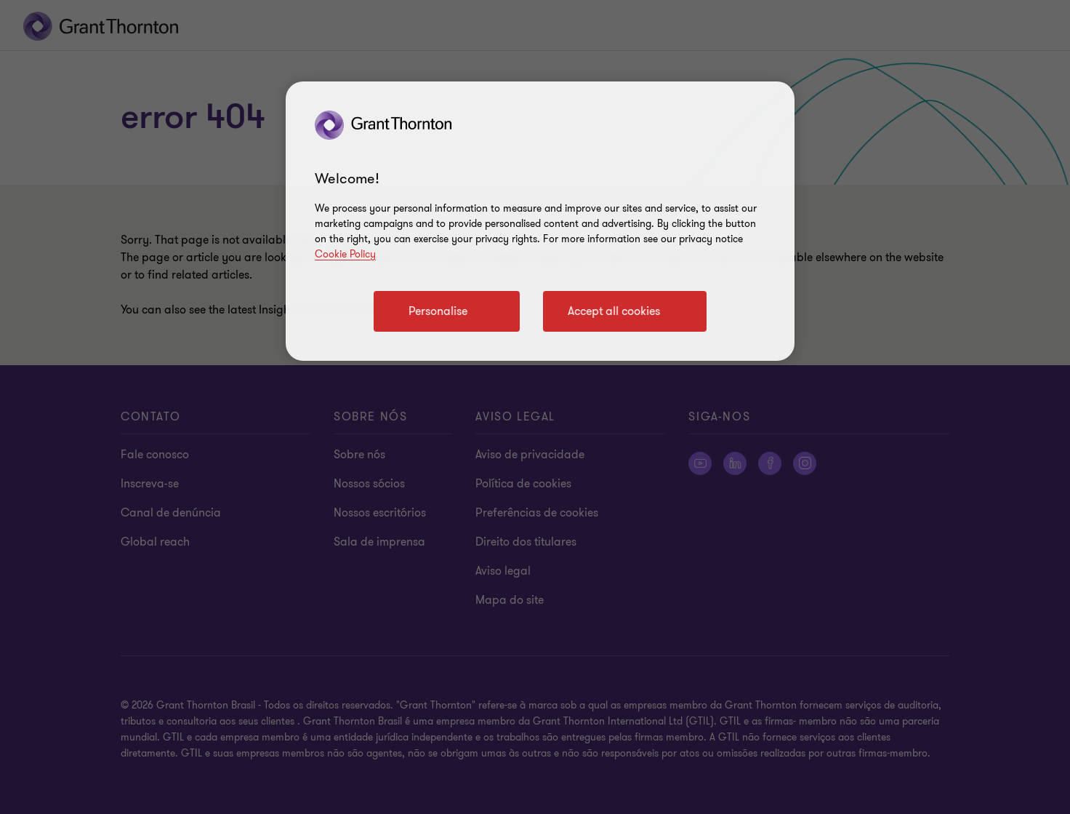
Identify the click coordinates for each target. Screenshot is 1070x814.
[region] (540, 221)
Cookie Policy (345, 254)
